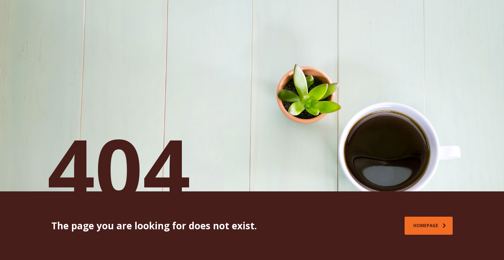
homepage (429, 225)
